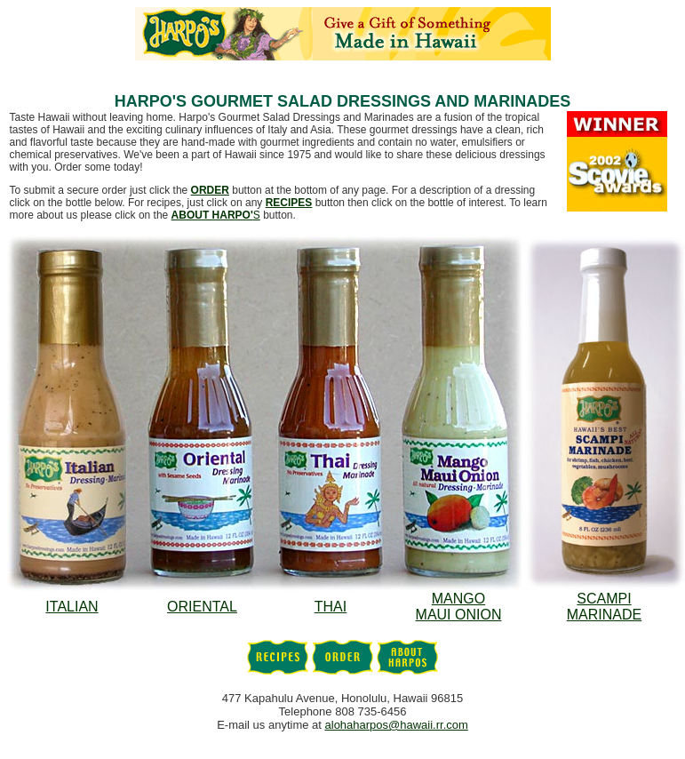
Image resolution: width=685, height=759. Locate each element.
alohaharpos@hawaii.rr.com (396, 724)
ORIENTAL (202, 606)
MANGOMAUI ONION (459, 606)
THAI (330, 606)
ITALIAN (71, 606)
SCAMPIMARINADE (604, 606)
